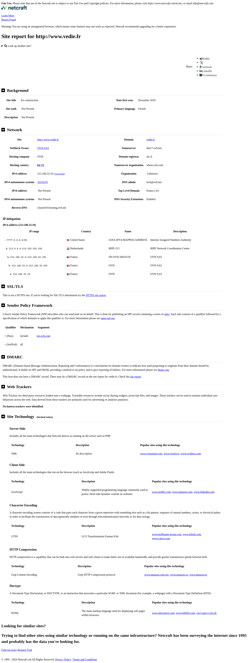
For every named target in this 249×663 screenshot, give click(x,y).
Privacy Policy (63, 659)
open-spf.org (108, 318)
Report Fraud (8, 19)
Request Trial (25, 650)
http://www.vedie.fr (48, 139)
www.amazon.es (198, 574)
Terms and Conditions (85, 659)
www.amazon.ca (179, 574)
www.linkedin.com (204, 491)
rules (166, 314)
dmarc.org (163, 369)
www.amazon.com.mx (156, 574)
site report (135, 376)
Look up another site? (17, 45)
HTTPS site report (96, 295)
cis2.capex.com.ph (206, 613)
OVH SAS (43, 148)
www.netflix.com (161, 491)
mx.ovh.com (43, 335)
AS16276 (42, 182)
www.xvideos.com (191, 453)
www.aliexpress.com (163, 613)
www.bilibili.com (185, 613)
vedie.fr (151, 139)
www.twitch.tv (171, 453)
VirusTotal (59, 174)
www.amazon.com (182, 491)
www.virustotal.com (151, 453)
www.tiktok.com (192, 534)
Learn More (7, 15)
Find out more (9, 650)
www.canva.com (161, 538)
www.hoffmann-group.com (167, 534)
